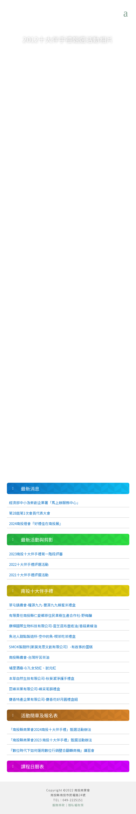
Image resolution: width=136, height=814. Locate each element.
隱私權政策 (76, 805)
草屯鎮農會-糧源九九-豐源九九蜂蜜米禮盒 (42, 604)
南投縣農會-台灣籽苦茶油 (29, 657)
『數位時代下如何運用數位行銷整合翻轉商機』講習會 (51, 750)
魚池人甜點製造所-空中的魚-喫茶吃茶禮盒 (42, 636)
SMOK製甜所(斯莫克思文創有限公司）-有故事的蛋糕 (51, 646)
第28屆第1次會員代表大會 (29, 513)
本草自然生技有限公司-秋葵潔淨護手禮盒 (41, 678)
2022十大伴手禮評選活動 (29, 564)
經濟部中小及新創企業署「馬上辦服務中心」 (44, 502)
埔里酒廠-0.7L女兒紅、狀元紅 (32, 667)
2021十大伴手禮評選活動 (29, 574)
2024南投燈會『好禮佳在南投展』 (36, 523)
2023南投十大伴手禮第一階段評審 (36, 553)
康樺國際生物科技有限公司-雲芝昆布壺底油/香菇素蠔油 (53, 625)
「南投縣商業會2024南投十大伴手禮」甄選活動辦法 (50, 729)
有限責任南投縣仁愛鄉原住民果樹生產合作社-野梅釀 (50, 615)
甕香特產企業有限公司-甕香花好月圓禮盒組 (43, 699)
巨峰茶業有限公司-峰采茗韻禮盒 (34, 688)
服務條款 (58, 805)
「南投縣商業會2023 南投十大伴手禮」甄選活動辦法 (50, 739)
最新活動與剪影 (72, 51)
